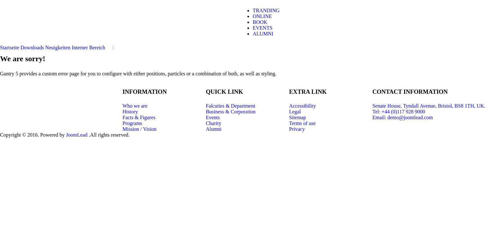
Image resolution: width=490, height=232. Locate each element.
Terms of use (302, 123)
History (130, 111)
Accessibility (302, 106)
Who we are (135, 106)
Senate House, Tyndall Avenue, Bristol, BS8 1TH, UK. (428, 106)
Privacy (297, 129)
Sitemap (297, 117)
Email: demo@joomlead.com (402, 117)
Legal (295, 111)
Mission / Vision (139, 129)
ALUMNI (263, 33)
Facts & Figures (139, 117)
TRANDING (266, 10)
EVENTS (262, 28)
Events (213, 117)
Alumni (214, 129)
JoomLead (77, 135)
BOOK (260, 22)
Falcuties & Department (230, 106)
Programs (132, 123)
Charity (213, 123)
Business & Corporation (231, 111)
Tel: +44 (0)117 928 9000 (398, 111)
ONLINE (262, 16)
